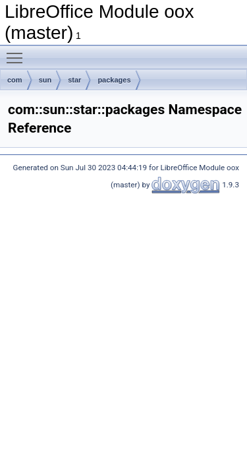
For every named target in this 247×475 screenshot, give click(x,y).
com (14, 80)
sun (45, 80)
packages (113, 80)
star (74, 80)
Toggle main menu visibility (18, 52)
